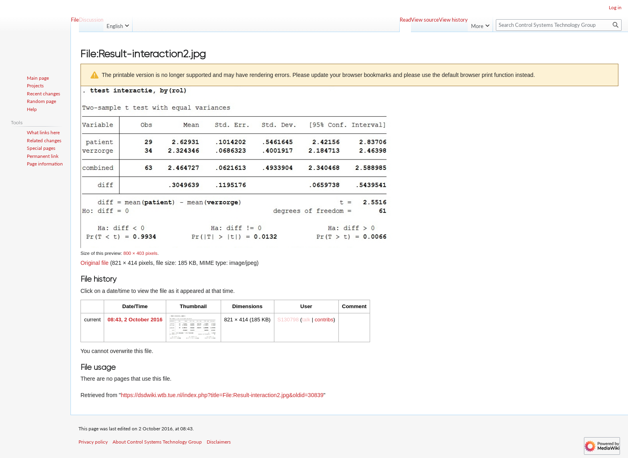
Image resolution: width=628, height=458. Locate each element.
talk (306, 320)
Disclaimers (219, 442)
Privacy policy (93, 442)
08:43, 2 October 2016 (134, 320)
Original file (95, 263)
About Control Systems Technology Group (157, 442)
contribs (324, 320)
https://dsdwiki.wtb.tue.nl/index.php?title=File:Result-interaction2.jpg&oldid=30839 (222, 395)
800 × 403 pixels (140, 253)
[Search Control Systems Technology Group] (559, 25)
